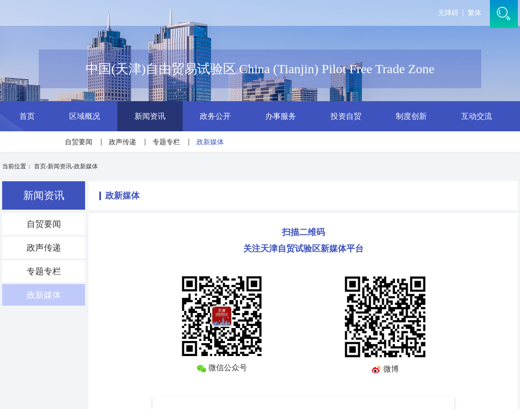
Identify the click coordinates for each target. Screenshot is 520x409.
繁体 (474, 12)
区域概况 (84, 116)
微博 (385, 369)
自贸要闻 (78, 142)
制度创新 (411, 116)
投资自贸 (345, 116)
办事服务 (280, 116)
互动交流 (476, 116)
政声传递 (122, 142)
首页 (27, 116)
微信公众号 (222, 367)
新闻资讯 (150, 116)
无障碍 (448, 12)
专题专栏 (166, 142)
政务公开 (215, 116)
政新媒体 (210, 142)
